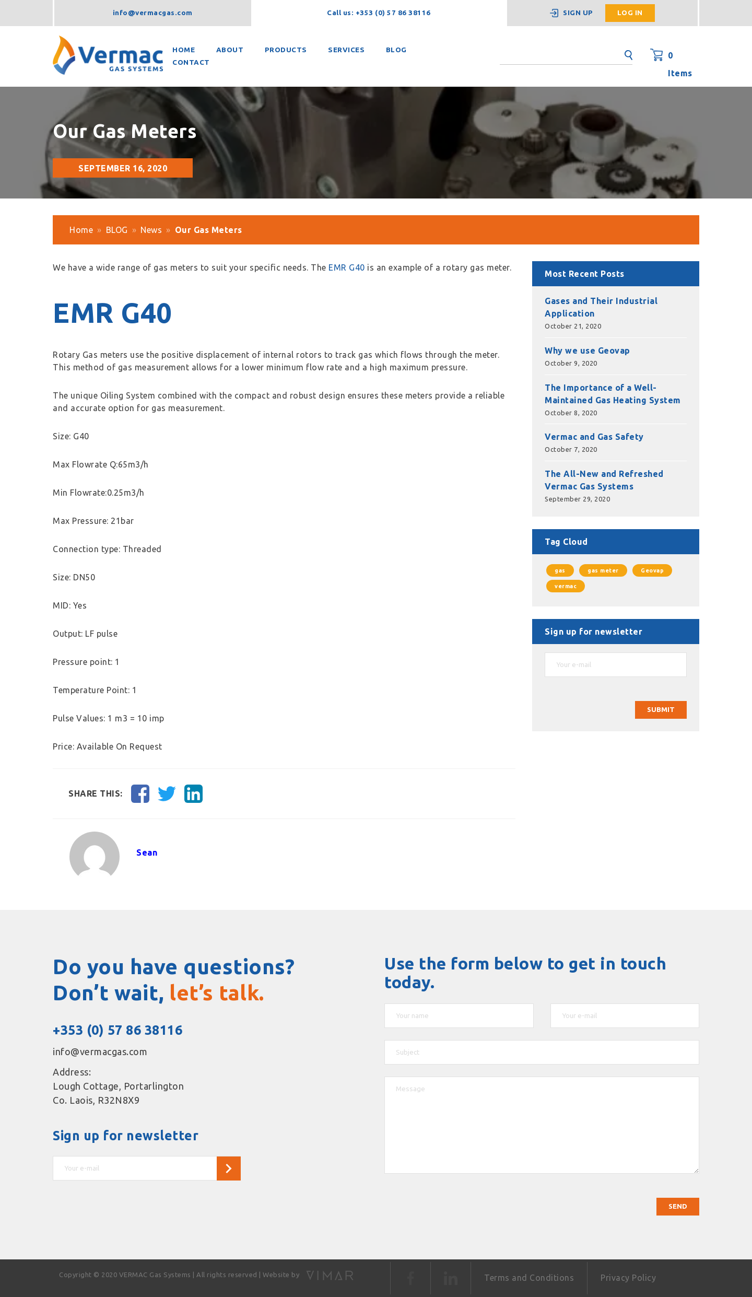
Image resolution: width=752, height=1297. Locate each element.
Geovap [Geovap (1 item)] (652, 570)
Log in (630, 13)
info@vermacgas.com (153, 13)
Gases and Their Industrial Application (601, 307)
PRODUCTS (286, 50)
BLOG (396, 50)
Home (81, 230)
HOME (183, 50)
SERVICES (346, 50)
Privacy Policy (628, 1277)
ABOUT (230, 50)
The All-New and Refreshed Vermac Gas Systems (604, 480)
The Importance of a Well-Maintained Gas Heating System (613, 394)
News (151, 230)
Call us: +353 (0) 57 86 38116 (379, 13)
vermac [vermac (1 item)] (566, 586)
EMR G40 (346, 267)
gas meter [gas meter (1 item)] (603, 570)
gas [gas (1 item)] (560, 570)
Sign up (578, 13)
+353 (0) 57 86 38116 (117, 1030)
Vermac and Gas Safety (594, 436)
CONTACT (191, 62)
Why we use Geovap (587, 350)
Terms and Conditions (529, 1277)
